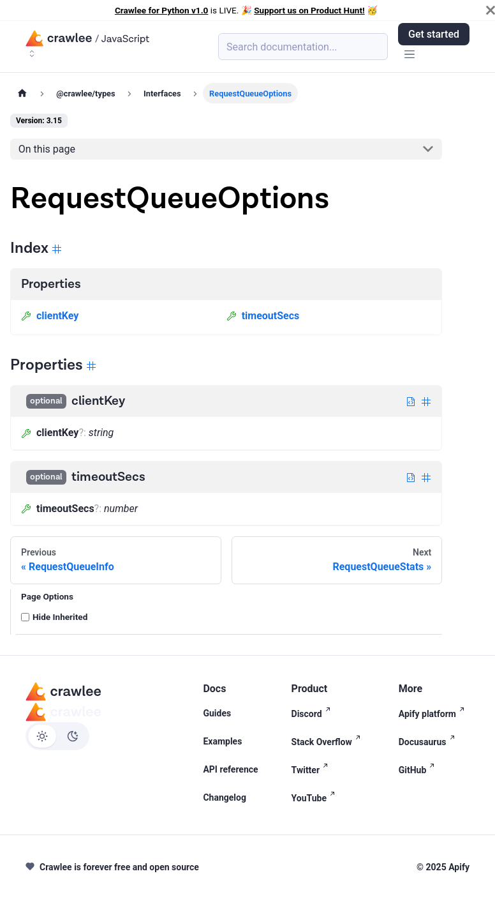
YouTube (316, 797)
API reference (230, 769)
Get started (433, 34)
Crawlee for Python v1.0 (161, 10)
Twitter (312, 769)
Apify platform (434, 713)
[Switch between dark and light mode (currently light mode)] (57, 736)
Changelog (224, 797)
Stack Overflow (329, 741)
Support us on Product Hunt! (309, 10)
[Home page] (22, 93)
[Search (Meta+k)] (303, 46)
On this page (46, 149)
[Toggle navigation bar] (409, 55)
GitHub (419, 769)
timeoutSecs (263, 316)
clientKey (49, 316)
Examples (222, 741)
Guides (217, 713)
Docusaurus (429, 741)
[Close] (490, 10)
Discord (314, 713)
